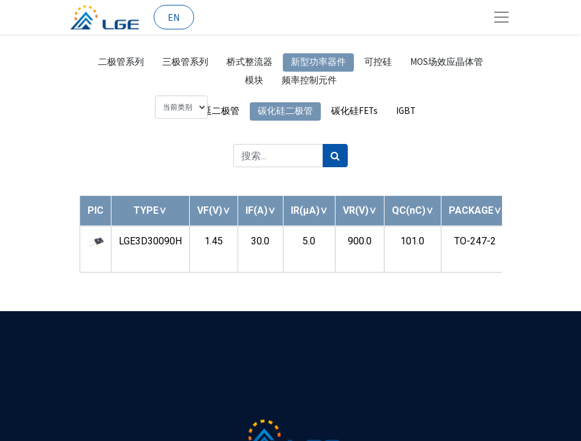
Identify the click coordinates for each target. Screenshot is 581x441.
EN (174, 17)
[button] (150, 286)
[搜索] (418, 55)
